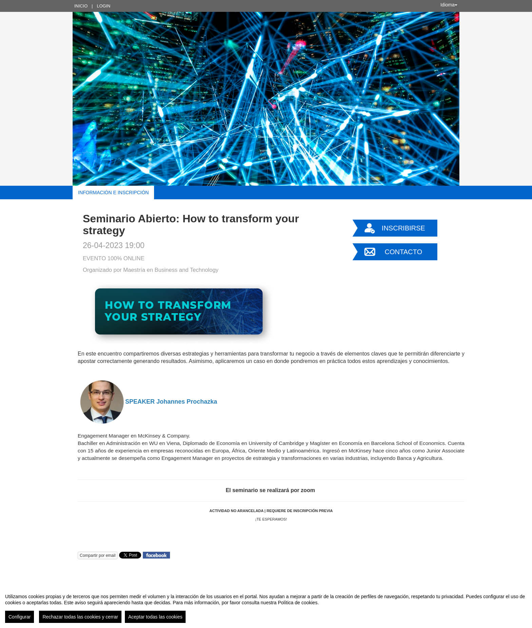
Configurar (19, 617)
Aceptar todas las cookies (155, 617)
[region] (266, 605)
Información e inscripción (113, 192)
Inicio (81, 5)
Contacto (403, 252)
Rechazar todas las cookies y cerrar (80, 617)
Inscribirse (403, 228)
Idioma (448, 4)
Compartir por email (97, 555)
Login (103, 5)
